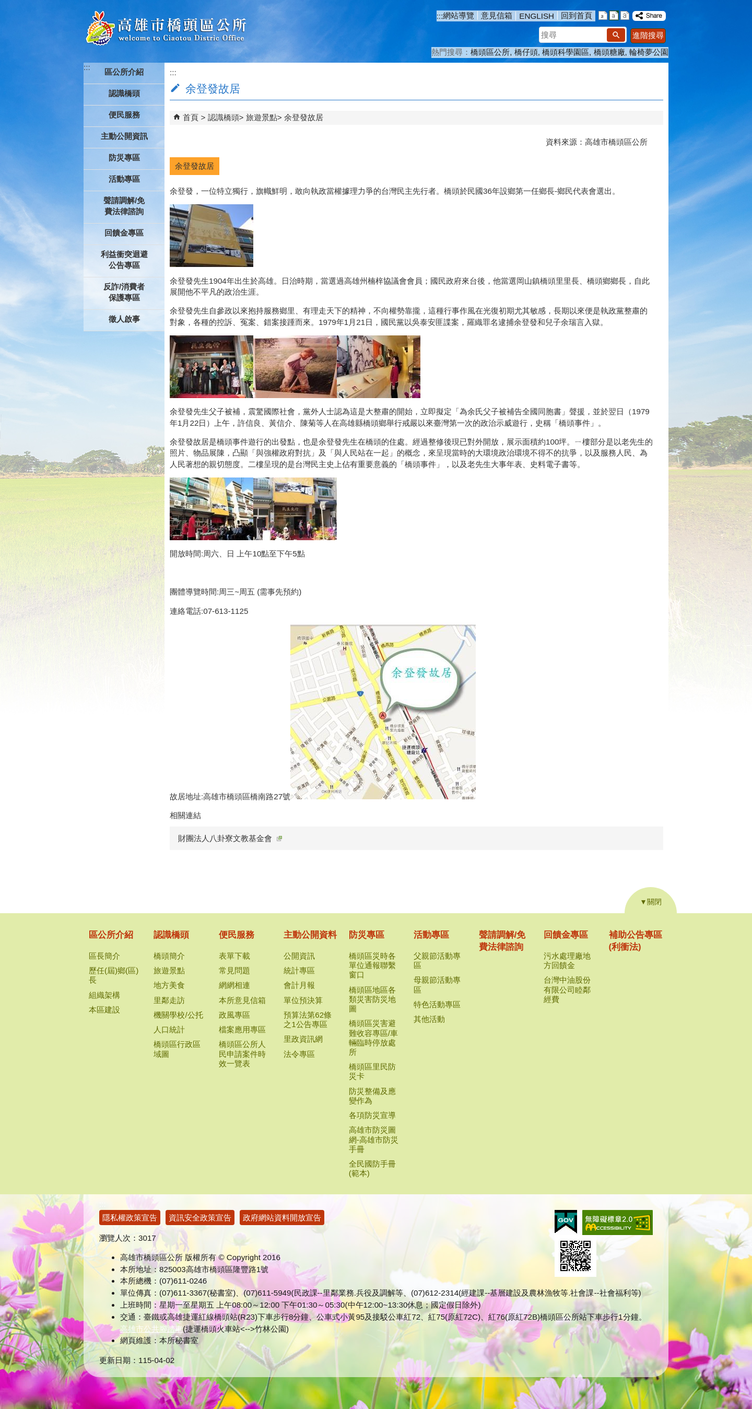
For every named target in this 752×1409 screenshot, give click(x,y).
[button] (616, 35)
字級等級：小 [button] (602, 15)
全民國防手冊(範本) (372, 1168)
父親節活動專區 (437, 960)
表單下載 (234, 955)
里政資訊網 (303, 1038)
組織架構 (104, 995)
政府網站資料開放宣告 (282, 1217)
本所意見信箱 (242, 1000)
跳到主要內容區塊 (5, 5)
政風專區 (234, 1014)
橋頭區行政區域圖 (177, 1049)
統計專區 (299, 970)
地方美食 (169, 985)
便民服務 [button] (124, 114)
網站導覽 (458, 15)
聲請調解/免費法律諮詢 (124, 206)
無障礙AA (617, 1222)
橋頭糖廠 (609, 52)
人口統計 (169, 1029)
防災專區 (366, 935)
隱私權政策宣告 (129, 1217)
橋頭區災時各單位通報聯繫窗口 (372, 965)
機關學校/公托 (178, 1014)
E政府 (566, 1221)
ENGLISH (536, 15)
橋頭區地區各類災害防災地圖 (372, 999)
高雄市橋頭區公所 (166, 28)
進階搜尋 (648, 35)
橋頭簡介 (169, 955)
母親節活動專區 (437, 984)
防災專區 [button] (124, 157)
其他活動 (429, 1019)
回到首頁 (576, 15)
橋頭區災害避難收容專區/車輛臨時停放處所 (373, 1037)
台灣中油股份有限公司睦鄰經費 (567, 989)
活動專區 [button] (124, 178)
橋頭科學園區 (565, 52)
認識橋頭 (223, 117)
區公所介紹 (111, 935)
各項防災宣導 (372, 1115)
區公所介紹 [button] (124, 71)
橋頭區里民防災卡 (372, 1071)
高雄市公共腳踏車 (151, 1328)
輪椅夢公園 (648, 52)
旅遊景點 (261, 117)
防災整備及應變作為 (372, 1096)
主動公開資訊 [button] (124, 136)
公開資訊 (299, 955)
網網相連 (234, 985)
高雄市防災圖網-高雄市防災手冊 (373, 1139)
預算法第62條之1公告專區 (308, 1019)
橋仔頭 (526, 52)
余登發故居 (303, 117)
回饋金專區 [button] (124, 232)
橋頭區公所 (490, 52)
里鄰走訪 (169, 1000)
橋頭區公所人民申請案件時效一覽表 (242, 1053)
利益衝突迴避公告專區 (124, 260)
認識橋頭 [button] (124, 93)
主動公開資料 (310, 935)
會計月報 (299, 985)
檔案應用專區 (242, 1029)
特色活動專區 (437, 1004)
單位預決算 (303, 1000)
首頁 (190, 117)
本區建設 (104, 1009)
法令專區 (299, 1054)
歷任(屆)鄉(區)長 (113, 975)
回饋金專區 (566, 935)
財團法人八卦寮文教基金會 (230, 838)
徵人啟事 (124, 319)
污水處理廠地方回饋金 (567, 960)
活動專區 (431, 935)
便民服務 (236, 935)
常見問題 (234, 970)
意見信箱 (496, 15)
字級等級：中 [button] (614, 15)
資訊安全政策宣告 (200, 1217)
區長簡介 (104, 955)
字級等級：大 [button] (624, 15)
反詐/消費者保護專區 (124, 292)
